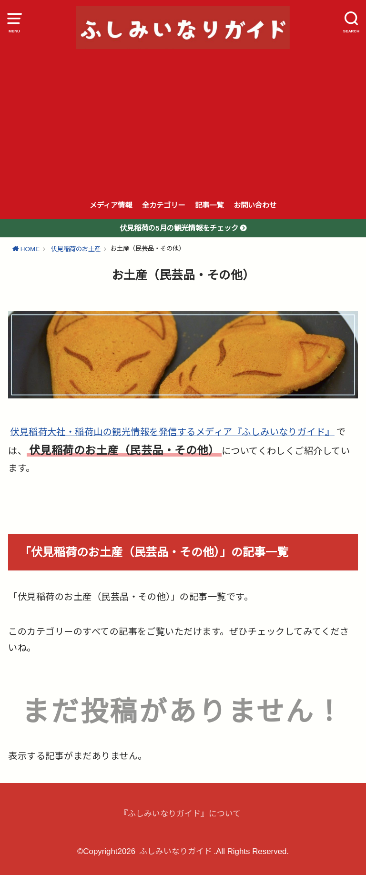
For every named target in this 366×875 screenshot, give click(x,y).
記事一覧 (209, 205)
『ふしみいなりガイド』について (180, 813)
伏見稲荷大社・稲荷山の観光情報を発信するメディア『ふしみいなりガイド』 (172, 432)
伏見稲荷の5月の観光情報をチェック (180, 228)
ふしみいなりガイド (175, 851)
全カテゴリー (163, 205)
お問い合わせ (255, 205)
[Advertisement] (183, 120)
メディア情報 (111, 205)
